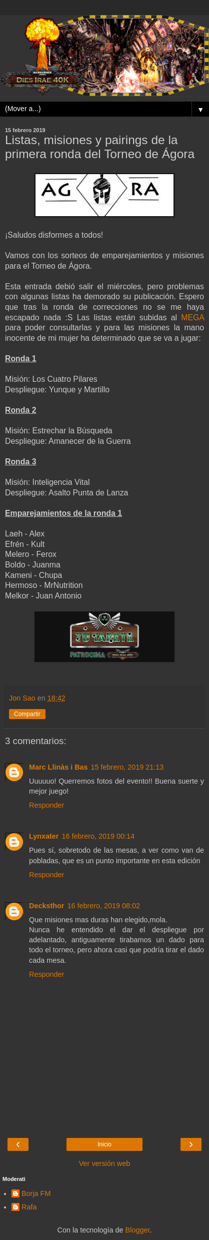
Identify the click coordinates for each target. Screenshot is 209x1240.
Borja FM (36, 1193)
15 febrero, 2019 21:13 (127, 767)
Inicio (105, 1144)
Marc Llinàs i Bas (58, 767)
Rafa (29, 1207)
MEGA (192, 317)
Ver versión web (104, 1163)
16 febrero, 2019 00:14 (98, 836)
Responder (46, 805)
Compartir (27, 714)
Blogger (138, 1230)
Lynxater (43, 836)
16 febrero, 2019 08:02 (103, 906)
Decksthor (46, 906)
